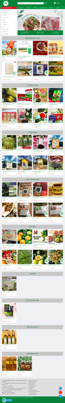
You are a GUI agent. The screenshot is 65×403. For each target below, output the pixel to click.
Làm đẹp (4, 22)
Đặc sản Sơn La (5, 31)
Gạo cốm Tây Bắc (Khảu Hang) (8, 150)
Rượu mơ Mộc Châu (6, 371)
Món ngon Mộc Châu (32, 381)
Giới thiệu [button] (28, 7)
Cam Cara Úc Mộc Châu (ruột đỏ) (54, 244)
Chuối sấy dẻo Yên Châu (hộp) (54, 76)
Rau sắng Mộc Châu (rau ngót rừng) (24, 265)
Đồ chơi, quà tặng (6, 29)
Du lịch (4, 26)
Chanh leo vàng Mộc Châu (38, 265)
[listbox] (23, 3)
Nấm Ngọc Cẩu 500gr (22, 218)
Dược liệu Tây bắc (6, 17)
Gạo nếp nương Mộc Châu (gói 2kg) (9, 76)
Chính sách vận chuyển (33, 390)
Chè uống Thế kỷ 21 (52, 123)
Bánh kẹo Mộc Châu (6, 10)
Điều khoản (31, 388)
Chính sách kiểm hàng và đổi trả (34, 391)
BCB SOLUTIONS (29, 397)
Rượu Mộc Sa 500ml (21, 371)
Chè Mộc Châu (5, 12)
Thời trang (4, 24)
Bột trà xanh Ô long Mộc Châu (8, 291)
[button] (36, 29)
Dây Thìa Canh (36, 218)
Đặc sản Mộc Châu (32, 383)
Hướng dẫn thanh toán (33, 394)
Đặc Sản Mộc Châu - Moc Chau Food (16, 397)
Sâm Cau (50, 218)
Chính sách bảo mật (32, 392)
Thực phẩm (32, 132)
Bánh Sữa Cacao (21, 76)
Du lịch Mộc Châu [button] (43, 7)
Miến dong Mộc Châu (21, 150)
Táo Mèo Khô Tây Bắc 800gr (7, 218)
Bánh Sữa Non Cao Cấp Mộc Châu (39, 76)
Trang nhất (21, 7)
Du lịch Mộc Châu (32, 384)
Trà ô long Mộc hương (22, 123)
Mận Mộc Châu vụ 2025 (7, 265)
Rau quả (4, 19)
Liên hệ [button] (57, 7)
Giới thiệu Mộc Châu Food (33, 380)
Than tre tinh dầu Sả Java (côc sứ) (9, 318)
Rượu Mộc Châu (32, 353)
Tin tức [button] (35, 7)
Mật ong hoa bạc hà (6, 345)
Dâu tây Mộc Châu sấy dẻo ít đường (40, 56)
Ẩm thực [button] (51, 7)
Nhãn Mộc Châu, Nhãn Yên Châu (54, 265)
